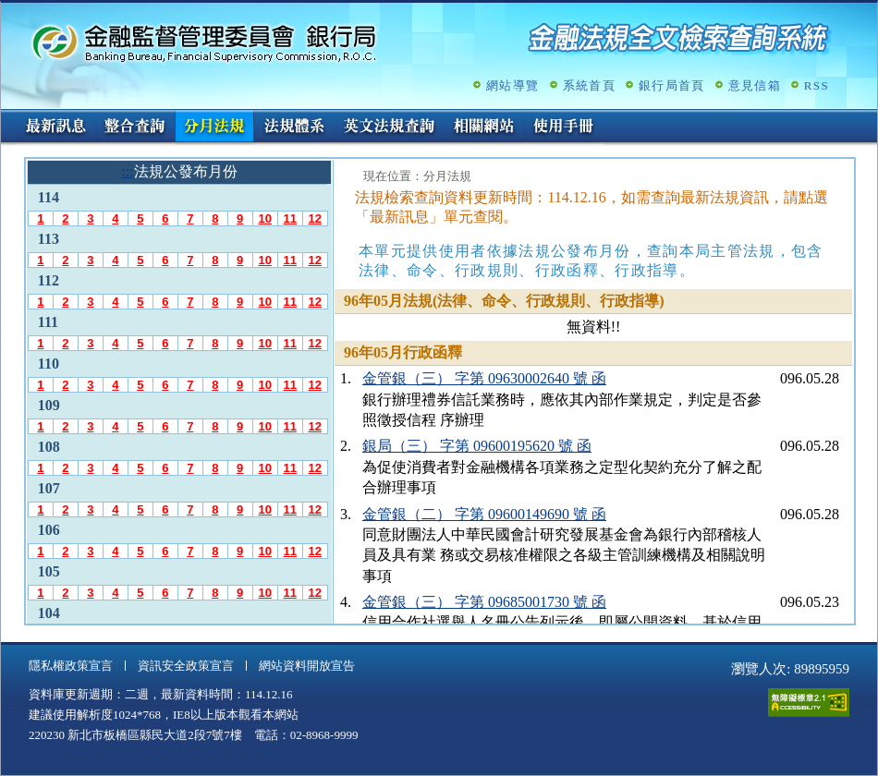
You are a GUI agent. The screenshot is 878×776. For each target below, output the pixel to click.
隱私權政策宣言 (71, 666)
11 (289, 218)
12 (314, 218)
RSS (816, 85)
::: (7, 117)
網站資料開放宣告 (307, 666)
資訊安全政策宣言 (186, 666)
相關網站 (484, 127)
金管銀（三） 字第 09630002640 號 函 (484, 378)
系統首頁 (589, 85)
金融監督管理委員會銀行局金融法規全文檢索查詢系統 (204, 42)
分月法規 (214, 127)
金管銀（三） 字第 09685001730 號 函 (484, 602)
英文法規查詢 (389, 127)
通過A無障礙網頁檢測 (808, 702)
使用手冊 (564, 127)
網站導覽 (512, 85)
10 (264, 218)
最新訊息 (55, 127)
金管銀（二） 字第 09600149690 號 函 (484, 514)
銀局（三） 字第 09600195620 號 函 (476, 446)
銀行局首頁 (672, 85)
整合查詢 (135, 127)
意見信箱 (754, 85)
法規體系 (294, 127)
